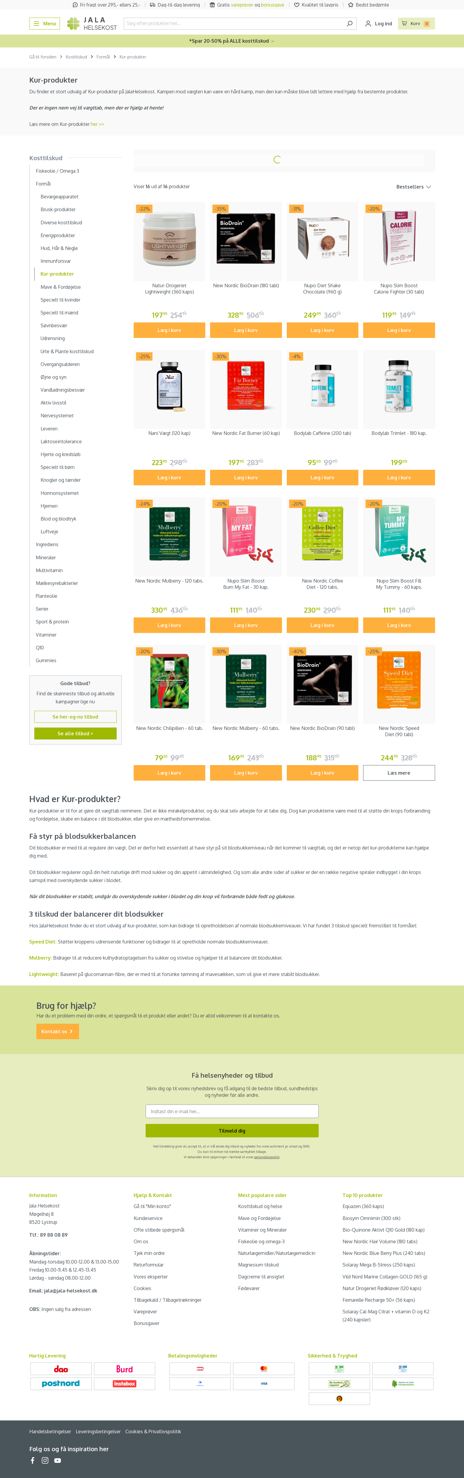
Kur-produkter (57, 274)
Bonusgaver (146, 1323)
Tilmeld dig (232, 1131)
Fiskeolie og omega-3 (261, 1241)
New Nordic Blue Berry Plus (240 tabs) (384, 1253)
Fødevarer (249, 1288)
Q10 (40, 648)
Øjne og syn (54, 377)
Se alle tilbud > (75, 733)
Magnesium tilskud (258, 1265)
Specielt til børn (58, 467)
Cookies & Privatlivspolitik (153, 1431)
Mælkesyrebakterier (57, 583)
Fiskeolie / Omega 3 (57, 171)
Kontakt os (57, 1031)
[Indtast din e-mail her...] (232, 1111)
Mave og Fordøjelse (259, 1218)
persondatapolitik (267, 1157)
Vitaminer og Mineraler (262, 1230)
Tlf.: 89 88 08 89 (48, 1235)
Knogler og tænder (61, 480)
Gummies (46, 660)
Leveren (49, 429)
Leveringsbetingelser (98, 1431)
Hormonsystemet (60, 493)
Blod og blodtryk (58, 519)
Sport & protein (52, 622)
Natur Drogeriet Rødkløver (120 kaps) (382, 1288)
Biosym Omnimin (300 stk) (371, 1218)
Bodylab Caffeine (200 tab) (322, 433)
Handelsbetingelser (50, 1431)
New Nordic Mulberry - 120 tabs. (169, 581)
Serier (42, 609)
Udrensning (53, 338)
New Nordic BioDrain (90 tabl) (322, 728)
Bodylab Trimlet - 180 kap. (399, 433)
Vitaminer (46, 635)
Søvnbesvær (54, 325)
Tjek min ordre (149, 1253)
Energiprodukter (58, 235)
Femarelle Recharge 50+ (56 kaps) (379, 1300)
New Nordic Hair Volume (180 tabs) (380, 1241)
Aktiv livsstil (53, 403)
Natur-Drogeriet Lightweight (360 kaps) (169, 288)
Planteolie (46, 596)
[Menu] (44, 24)
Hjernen (49, 506)
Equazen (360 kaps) (363, 1206)
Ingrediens (47, 544)
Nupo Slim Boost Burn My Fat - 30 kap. (246, 584)
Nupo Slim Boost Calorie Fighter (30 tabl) (399, 288)
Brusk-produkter (58, 209)
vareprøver (242, 5)
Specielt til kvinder (60, 300)
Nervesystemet (57, 415)
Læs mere (399, 773)
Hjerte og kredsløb (61, 454)
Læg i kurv (169, 330)
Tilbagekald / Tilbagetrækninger (167, 1300)
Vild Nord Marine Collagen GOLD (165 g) (385, 1277)
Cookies (142, 1288)
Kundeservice (148, 1218)
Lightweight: (44, 974)
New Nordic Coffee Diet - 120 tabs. (322, 584)
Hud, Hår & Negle (59, 248)
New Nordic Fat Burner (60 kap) (246, 433)
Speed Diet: (43, 942)
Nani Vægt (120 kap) (169, 433)
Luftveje (49, 532)
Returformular (149, 1265)
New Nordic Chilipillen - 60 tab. (169, 728)
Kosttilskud (45, 158)
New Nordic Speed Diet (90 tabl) (399, 731)
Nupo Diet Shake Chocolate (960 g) (322, 288)
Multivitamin (49, 570)
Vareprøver (145, 1312)
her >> (97, 124)
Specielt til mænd (59, 313)
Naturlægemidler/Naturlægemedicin (276, 1253)
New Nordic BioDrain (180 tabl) (246, 285)
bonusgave (272, 5)
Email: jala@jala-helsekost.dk (63, 1291)
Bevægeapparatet (59, 197)
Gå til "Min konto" (152, 1206)
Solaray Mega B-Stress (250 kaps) (379, 1265)
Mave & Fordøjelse (61, 287)
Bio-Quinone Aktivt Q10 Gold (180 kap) (384, 1230)
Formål (43, 184)
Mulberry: (40, 958)
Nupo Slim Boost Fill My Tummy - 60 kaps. (399, 584)
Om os (141, 1241)
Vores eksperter (151, 1277)
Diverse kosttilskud (61, 223)
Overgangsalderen (60, 364)
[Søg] (350, 24)
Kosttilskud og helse (260, 1206)
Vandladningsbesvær (63, 390)
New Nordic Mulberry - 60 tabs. (246, 728)
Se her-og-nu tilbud (75, 717)
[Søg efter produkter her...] (233, 24)
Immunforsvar (56, 261)
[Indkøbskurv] (416, 24)
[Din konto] (378, 23)
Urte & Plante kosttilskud (67, 351)
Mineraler (46, 557)
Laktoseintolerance (61, 441)
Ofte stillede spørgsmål (159, 1230)
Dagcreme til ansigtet (261, 1277)
